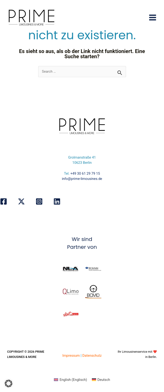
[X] (21, 201)
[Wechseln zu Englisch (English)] (70, 380)
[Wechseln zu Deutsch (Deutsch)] (100, 380)
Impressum (71, 355)
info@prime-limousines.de (82, 179)
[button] (8, 383)
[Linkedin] (57, 201)
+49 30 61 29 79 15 (85, 173)
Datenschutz (92, 355)
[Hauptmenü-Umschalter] (152, 17)
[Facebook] (3, 201)
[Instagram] (39, 201)
